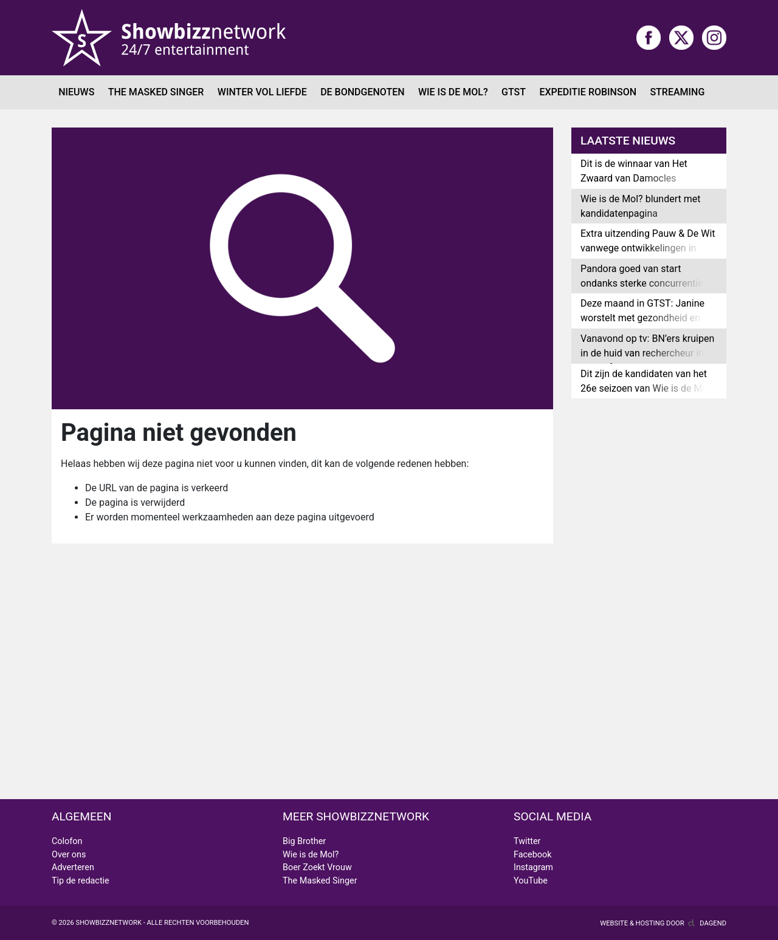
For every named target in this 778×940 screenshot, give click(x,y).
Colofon (67, 841)
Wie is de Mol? (453, 92)
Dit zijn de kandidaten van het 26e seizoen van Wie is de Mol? (647, 381)
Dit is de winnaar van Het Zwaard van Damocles (633, 171)
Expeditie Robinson (587, 92)
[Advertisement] (389, 607)
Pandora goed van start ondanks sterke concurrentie (641, 276)
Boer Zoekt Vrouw (317, 867)
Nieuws (76, 92)
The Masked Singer (156, 92)
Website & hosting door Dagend (663, 923)
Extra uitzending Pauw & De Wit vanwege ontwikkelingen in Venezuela (647, 248)
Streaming (677, 92)
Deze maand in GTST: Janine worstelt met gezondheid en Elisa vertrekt (642, 318)
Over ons (69, 855)
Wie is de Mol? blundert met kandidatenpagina (640, 206)
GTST (513, 92)
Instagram (533, 867)
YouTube (531, 881)
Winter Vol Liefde (262, 92)
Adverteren (73, 867)
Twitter (527, 841)
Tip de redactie (80, 881)
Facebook (533, 855)
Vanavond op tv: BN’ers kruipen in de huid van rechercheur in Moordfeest (647, 353)
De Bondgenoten (362, 92)
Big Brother (304, 841)
